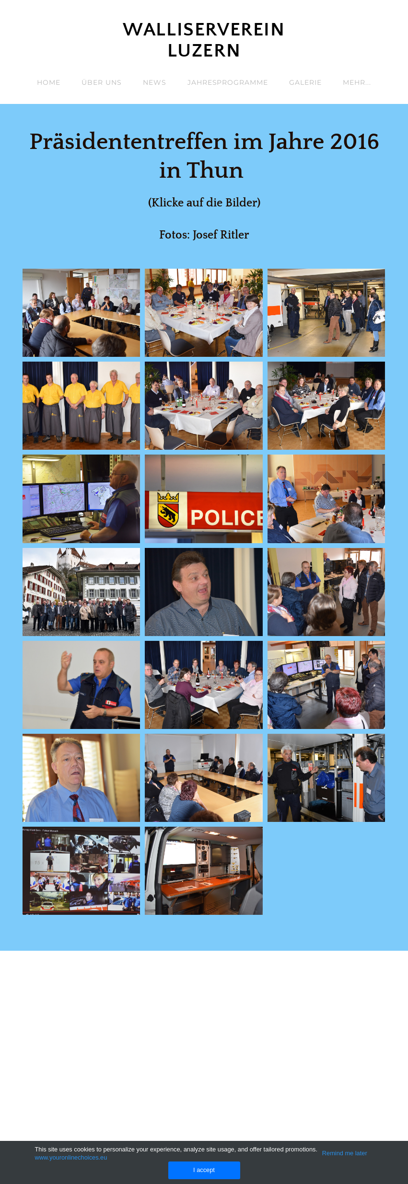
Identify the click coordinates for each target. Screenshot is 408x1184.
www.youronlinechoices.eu (71, 1157)
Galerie (305, 82)
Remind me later (344, 1153)
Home (48, 82)
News (154, 82)
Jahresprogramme (227, 82)
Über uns (102, 82)
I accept (204, 1169)
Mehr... (357, 82)
